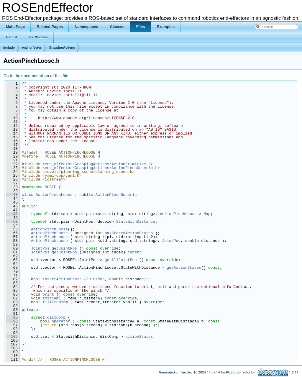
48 (12, 214)
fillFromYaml (56, 302)
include (9, 47)
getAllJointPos (121, 260)
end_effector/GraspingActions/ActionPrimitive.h (98, 164)
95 (12, 317)
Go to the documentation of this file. (36, 75)
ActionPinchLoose (54, 194)
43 (12, 194)
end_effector (32, 47)
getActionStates (184, 267)
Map (206, 214)
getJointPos (64, 248)
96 (12, 321)
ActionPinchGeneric (116, 194)
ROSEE (50, 187)
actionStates (139, 336)
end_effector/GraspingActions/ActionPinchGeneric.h (101, 168)
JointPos (171, 240)
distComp (56, 317)
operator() (64, 321)
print (48, 294)
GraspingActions (62, 47)
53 (12, 221)
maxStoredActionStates (129, 233)
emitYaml (51, 298)
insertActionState (62, 279)
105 (12, 336)
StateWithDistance (135, 221)
